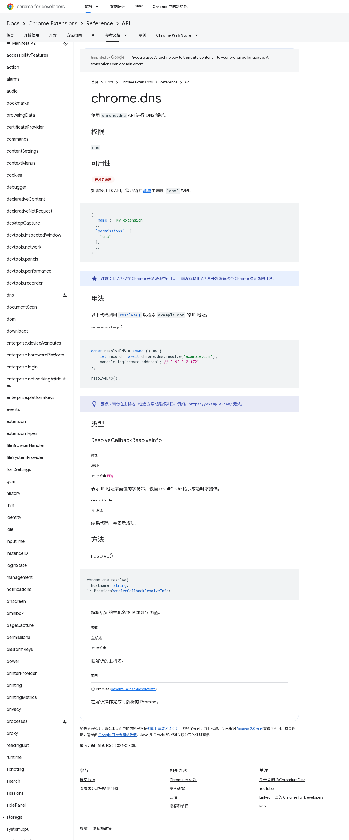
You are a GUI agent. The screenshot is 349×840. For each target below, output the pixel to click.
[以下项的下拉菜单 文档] (98, 6)
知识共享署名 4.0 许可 (165, 728)
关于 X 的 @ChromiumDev (282, 779)
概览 (10, 35)
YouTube (266, 788)
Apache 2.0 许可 (250, 728)
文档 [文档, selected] (88, 6)
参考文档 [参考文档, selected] (113, 35)
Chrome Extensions (52, 23)
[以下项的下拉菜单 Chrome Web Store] (197, 35)
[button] (35, 817)
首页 (94, 82)
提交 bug (87, 779)
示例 (142, 35)
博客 (139, 6)
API (126, 23)
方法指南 (74, 35)
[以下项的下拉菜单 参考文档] (127, 35)
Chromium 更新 (183, 779)
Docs (13, 23)
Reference (99, 23)
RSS (262, 805)
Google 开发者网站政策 (117, 735)
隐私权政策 (102, 828)
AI (93, 35)
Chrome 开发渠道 (147, 278)
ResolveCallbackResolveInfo (140, 590)
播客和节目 (179, 805)
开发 (53, 35)
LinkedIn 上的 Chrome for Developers (291, 797)
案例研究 (117, 6)
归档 (173, 797)
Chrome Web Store (173, 35)
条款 (84, 828)
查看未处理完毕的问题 (99, 788)
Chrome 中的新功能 (169, 6)
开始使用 (31, 35)
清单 (147, 191)
